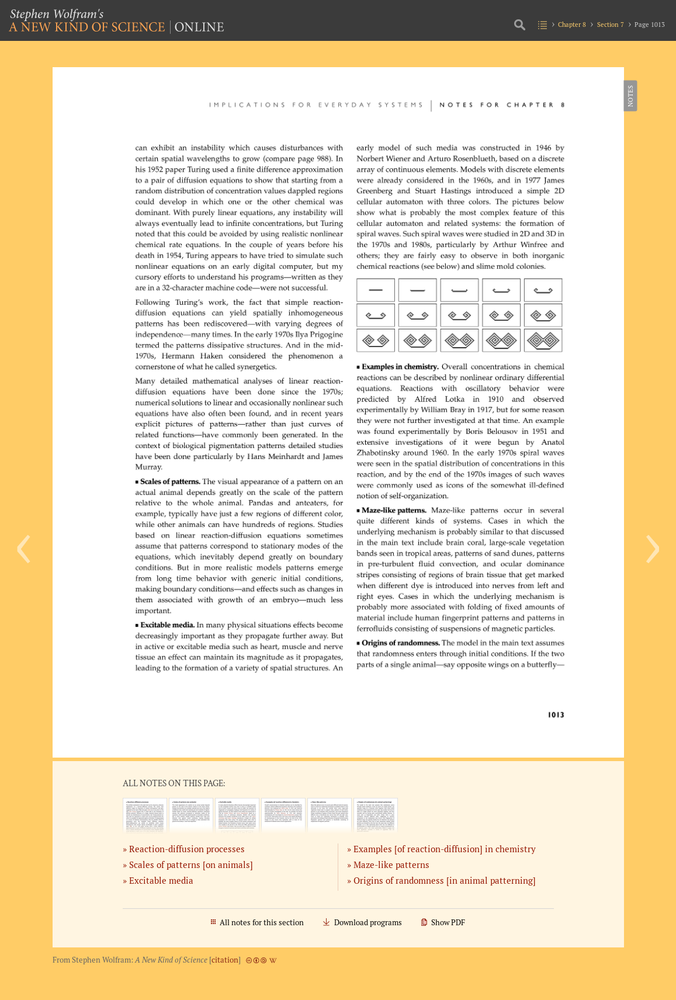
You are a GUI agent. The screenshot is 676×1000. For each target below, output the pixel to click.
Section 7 (610, 24)
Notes (630, 96)
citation (225, 960)
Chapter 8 (572, 24)
